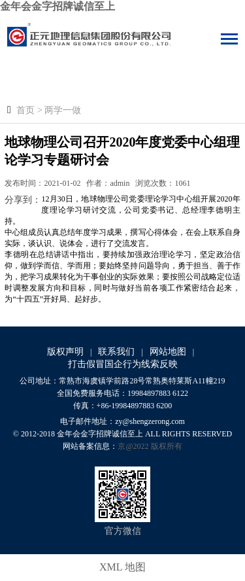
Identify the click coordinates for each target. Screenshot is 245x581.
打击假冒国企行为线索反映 (123, 364)
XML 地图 (122, 566)
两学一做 (62, 110)
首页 (25, 110)
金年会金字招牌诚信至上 (57, 6)
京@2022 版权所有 (150, 446)
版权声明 (65, 352)
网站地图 (168, 352)
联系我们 (116, 352)
